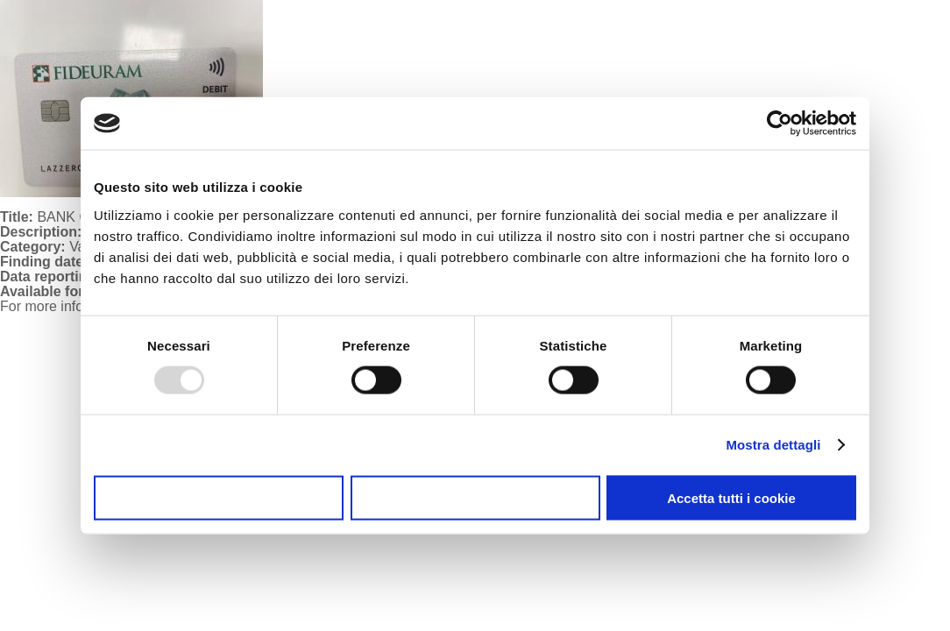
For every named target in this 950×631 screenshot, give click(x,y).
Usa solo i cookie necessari (219, 497)
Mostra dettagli (773, 444)
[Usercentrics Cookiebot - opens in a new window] (779, 123)
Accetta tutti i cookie (731, 497)
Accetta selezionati (474, 497)
